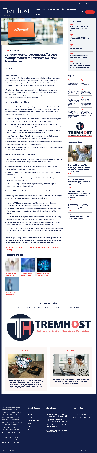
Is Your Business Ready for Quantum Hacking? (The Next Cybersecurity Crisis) (79, 216)
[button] (79, 4)
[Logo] (6, 11)
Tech (7, 50)
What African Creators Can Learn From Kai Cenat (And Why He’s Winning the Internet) (86, 102)
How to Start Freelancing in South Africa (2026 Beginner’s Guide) (86, 113)
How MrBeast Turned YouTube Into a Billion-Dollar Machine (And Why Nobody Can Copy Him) (73, 114)
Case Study (71, 109)
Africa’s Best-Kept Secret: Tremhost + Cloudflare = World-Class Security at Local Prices (80, 206)
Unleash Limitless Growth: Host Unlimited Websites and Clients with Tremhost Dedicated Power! (71, 381)
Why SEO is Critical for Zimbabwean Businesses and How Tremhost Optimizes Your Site (79, 182)
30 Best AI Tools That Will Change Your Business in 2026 (79, 28)
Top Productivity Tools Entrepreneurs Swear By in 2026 (79, 38)
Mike (11, 69)
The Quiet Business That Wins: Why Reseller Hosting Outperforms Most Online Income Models (79, 168)
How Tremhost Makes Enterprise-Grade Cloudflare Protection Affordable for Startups (79, 194)
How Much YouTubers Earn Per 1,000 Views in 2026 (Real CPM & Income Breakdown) (80, 65)
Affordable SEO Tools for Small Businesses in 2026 (79, 56)
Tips (71, 24)
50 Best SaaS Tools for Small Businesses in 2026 (80, 48)
